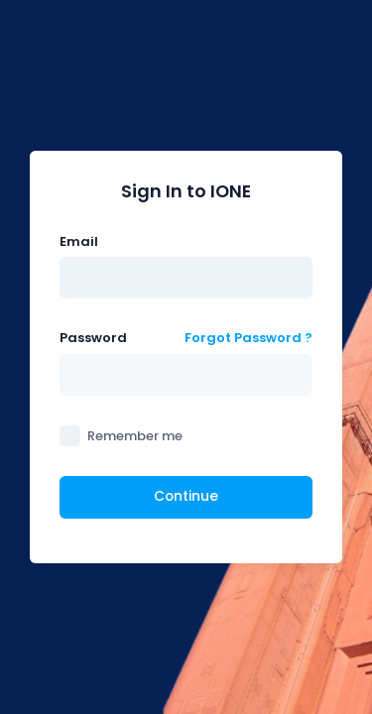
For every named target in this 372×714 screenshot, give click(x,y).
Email (79, 241)
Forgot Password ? (248, 337)
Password (93, 337)
